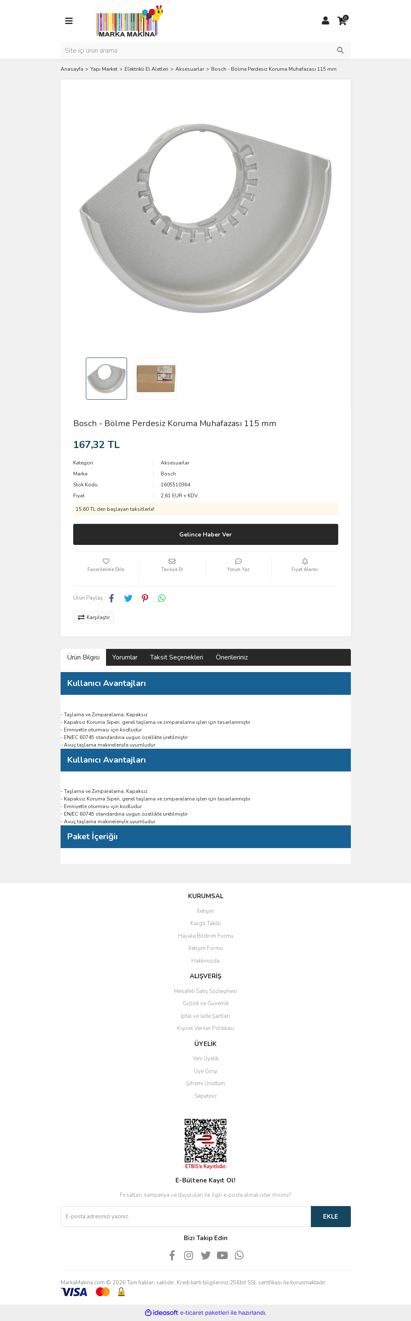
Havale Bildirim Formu (205, 936)
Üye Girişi (205, 1071)
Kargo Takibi (206, 923)
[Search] (206, 50)
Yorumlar (125, 657)
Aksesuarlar (175, 462)
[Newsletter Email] (186, 1216)
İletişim (205, 911)
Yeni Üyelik (206, 1058)
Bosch (168, 473)
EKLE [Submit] (330, 1216)
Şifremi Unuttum (205, 1083)
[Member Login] (325, 21)
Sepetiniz (205, 1096)
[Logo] (127, 20)
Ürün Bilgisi (83, 657)
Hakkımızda (205, 961)
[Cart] (342, 21)
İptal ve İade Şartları (205, 1016)
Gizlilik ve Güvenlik (206, 1003)
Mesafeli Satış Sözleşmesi (205, 991)
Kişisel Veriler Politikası (205, 1028)
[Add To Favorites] (106, 568)
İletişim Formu (205, 948)
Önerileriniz (232, 657)
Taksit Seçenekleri (176, 657)
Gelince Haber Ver (205, 535)
